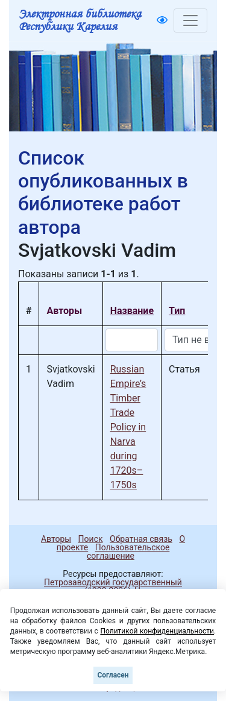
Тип (177, 310)
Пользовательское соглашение (128, 551)
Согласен (112, 675)
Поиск (90, 539)
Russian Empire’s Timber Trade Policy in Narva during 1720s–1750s (128, 427)
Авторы (56, 539)
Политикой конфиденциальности (157, 631)
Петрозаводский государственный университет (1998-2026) (107, 586)
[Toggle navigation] (190, 20)
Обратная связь (141, 539)
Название (132, 310)
